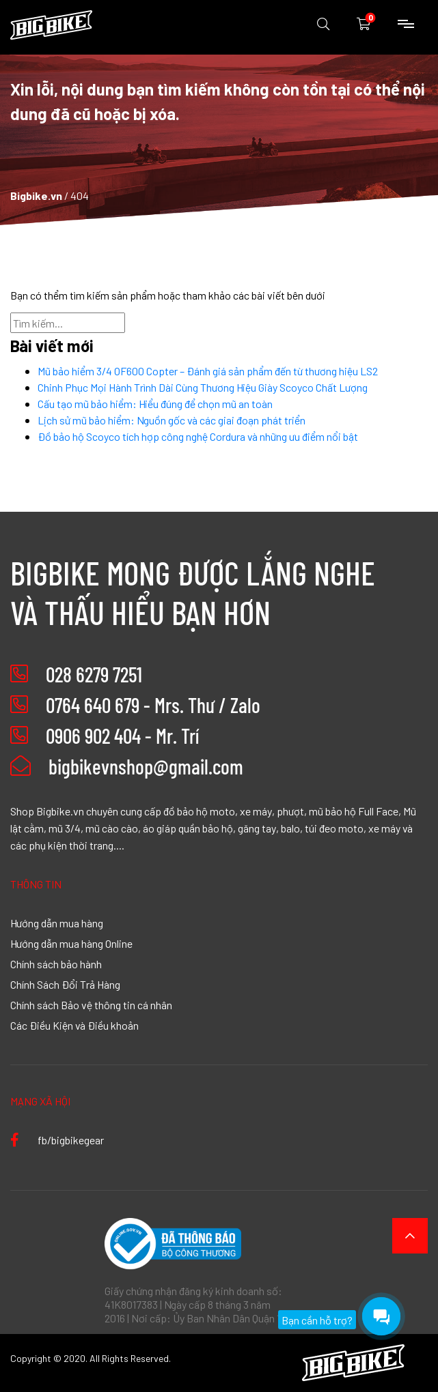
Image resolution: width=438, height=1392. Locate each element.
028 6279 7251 (94, 674)
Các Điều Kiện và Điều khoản (74, 1025)
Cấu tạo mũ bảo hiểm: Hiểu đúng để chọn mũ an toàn (155, 403)
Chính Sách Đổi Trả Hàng (65, 984)
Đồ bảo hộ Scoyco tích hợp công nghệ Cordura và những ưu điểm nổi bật (198, 436)
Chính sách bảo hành (56, 963)
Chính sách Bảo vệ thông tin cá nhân (91, 1004)
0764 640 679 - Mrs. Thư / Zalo (153, 705)
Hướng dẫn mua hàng (56, 922)
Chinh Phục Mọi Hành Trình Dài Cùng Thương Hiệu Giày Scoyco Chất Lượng (203, 387)
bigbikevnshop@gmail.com (126, 766)
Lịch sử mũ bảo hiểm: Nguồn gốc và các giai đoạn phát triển (171, 419)
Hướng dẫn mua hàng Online (71, 943)
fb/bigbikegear (57, 1139)
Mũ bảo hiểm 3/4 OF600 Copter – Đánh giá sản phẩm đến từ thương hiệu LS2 (208, 370)
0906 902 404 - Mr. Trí (122, 735)
